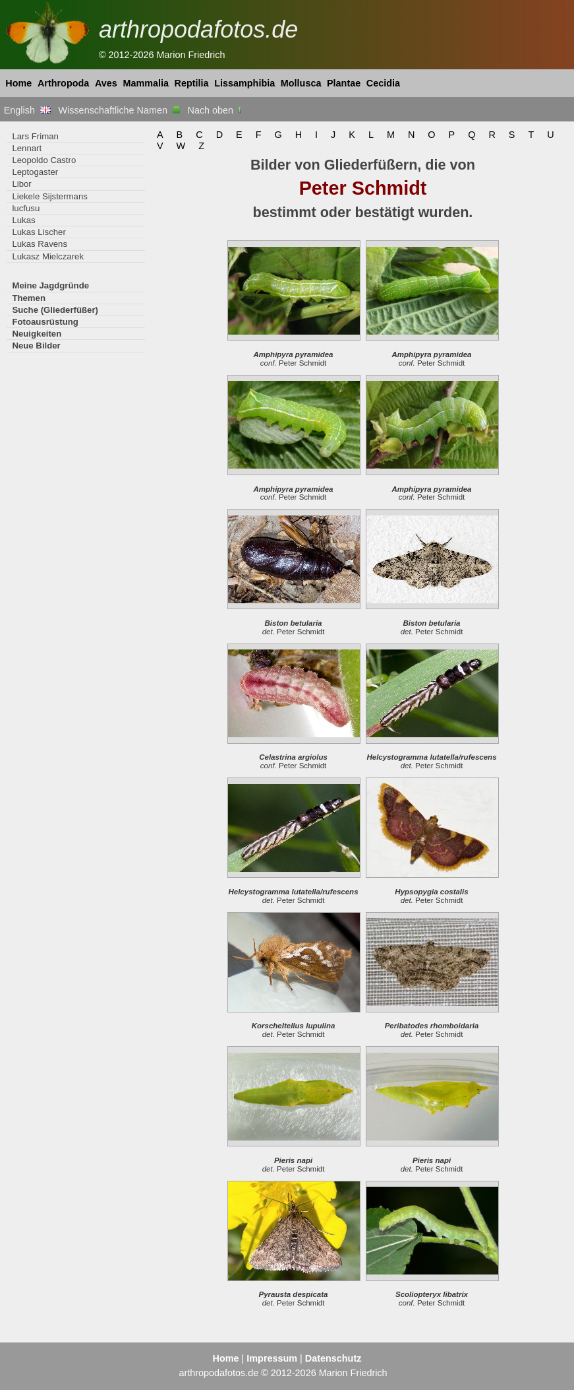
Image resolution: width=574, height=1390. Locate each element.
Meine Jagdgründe (50, 285)
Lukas (23, 220)
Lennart (27, 148)
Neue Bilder (36, 345)
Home (18, 83)
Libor (21, 184)
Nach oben (216, 110)
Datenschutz (333, 1358)
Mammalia (146, 83)
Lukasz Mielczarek (48, 256)
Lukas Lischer (38, 232)
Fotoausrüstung (45, 322)
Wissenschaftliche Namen (119, 110)
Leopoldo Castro (44, 160)
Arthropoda (63, 83)
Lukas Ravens (39, 244)
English (27, 110)
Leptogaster (35, 172)
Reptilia (192, 83)
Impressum (271, 1358)
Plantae (343, 83)
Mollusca (301, 83)
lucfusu (26, 208)
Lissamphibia (244, 83)
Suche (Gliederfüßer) (55, 310)
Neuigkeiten (36, 334)
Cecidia (383, 83)
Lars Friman (35, 136)
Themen (28, 298)
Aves (106, 83)
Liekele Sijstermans (49, 196)
